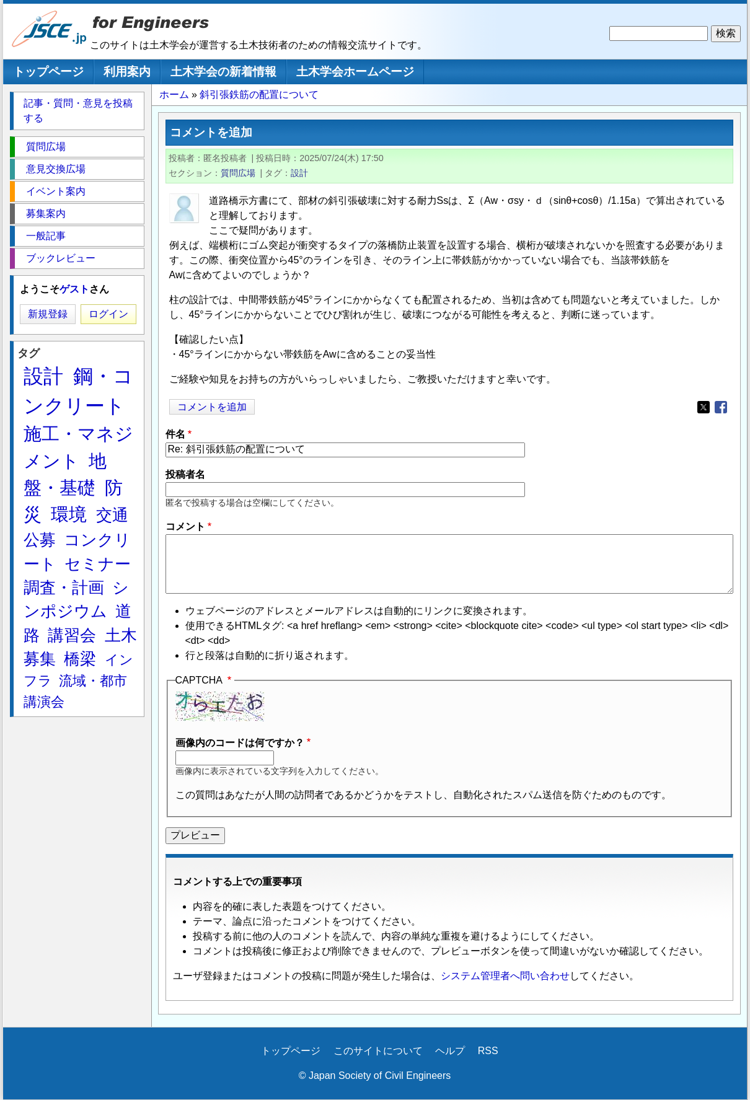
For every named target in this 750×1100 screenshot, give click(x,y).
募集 (40, 658)
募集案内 (46, 213)
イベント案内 (56, 191)
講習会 (72, 635)
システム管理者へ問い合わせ (505, 975)
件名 (175, 434)
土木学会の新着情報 (223, 71)
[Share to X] (703, 407)
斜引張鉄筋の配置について (259, 94)
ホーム (174, 94)
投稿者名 (185, 474)
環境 (69, 514)
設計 (299, 173)
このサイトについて (378, 1050)
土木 (121, 635)
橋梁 (80, 658)
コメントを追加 (212, 407)
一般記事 (46, 236)
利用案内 (127, 71)
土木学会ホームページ (355, 71)
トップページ (48, 71)
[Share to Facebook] (721, 407)
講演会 (44, 702)
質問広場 (238, 173)
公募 (40, 539)
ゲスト (74, 289)
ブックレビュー (60, 258)
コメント (185, 526)
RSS (488, 1050)
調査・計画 (64, 587)
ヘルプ (450, 1050)
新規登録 (48, 314)
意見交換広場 (56, 169)
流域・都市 (93, 681)
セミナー (97, 564)
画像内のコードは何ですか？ (239, 742)
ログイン (108, 314)
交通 (112, 515)
